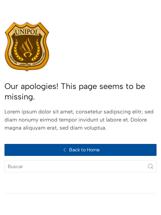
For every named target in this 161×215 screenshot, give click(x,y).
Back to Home (81, 150)
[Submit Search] (151, 166)
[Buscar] (80, 166)
